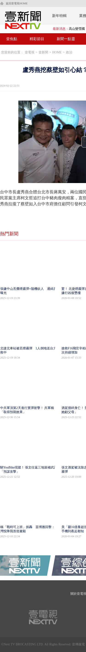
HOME (57, 52)
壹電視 (29, 52)
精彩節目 (37, 39)
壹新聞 (43, 52)
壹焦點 (11, 39)
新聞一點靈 (66, 39)
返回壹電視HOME (17, 3)
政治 (69, 52)
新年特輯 (59, 16)
